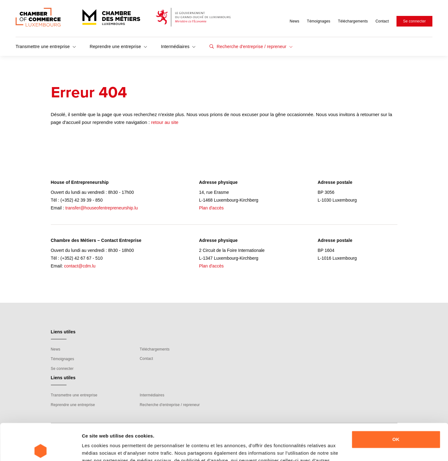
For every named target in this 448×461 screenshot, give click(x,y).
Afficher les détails (103, 448)
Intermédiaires (178, 46)
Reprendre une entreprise (118, 46)
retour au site (165, 122)
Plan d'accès (211, 207)
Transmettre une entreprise (46, 46)
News (294, 21)
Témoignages (318, 21)
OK (396, 402)
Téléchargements (353, 21)
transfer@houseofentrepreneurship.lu (101, 207)
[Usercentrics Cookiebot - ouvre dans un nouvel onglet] (40, 449)
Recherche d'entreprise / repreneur (254, 46)
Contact (382, 21)
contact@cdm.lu (80, 265)
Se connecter (414, 21)
